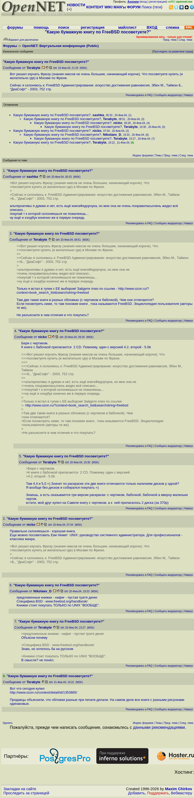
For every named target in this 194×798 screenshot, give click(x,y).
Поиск (147, 7)
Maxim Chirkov (178, 789)
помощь (41, 27)
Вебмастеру (181, 793)
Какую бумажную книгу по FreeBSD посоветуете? (52, 115)
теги (157, 7)
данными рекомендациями (159, 727)
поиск (63, 27)
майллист (127, 27)
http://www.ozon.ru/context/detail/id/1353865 (43, 692)
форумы (15, 27)
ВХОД (152, 27)
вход (144, 1)
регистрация (157, 1)
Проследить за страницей (26, 793)
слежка (172, 27)
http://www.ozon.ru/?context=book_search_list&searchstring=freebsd (83, 290)
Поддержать (158, 793)
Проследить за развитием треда (172, 51)
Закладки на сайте (19, 789)
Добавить (136, 793)
